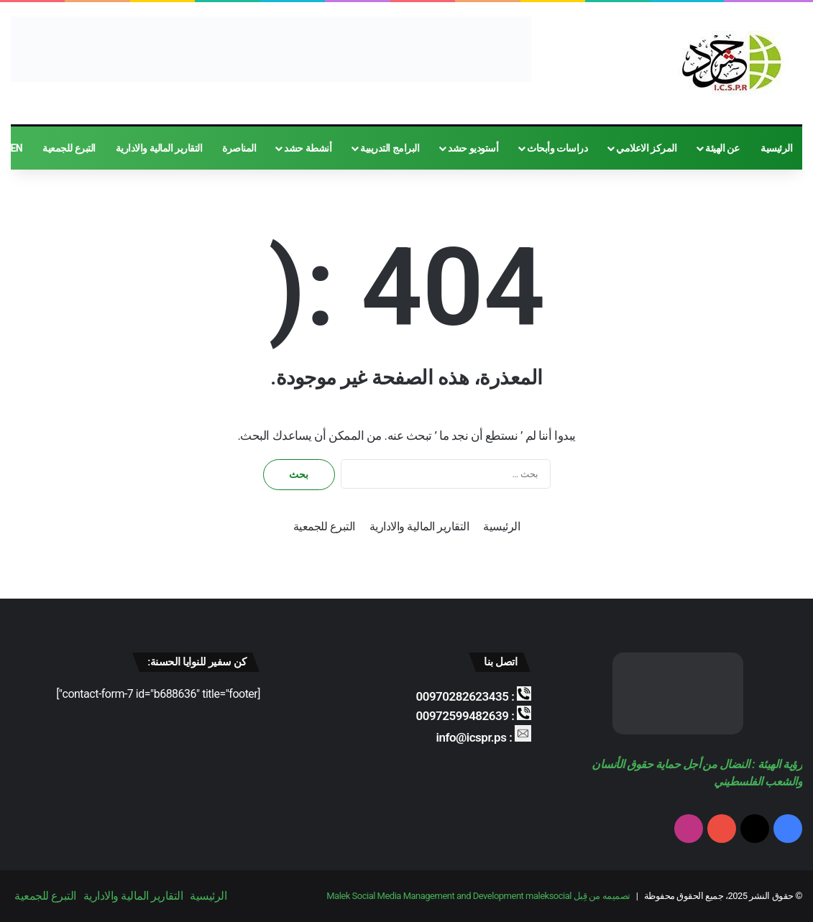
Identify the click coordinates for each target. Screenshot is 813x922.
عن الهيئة (722, 148)
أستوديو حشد (473, 148)
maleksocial (548, 895)
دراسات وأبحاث (557, 148)
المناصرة (239, 148)
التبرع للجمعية (68, 148)
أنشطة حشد (307, 148)
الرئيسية (776, 148)
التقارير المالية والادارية (159, 148)
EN (16, 148)
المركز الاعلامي (646, 148)
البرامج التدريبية (389, 148)
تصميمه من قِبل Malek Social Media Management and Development (478, 895)
